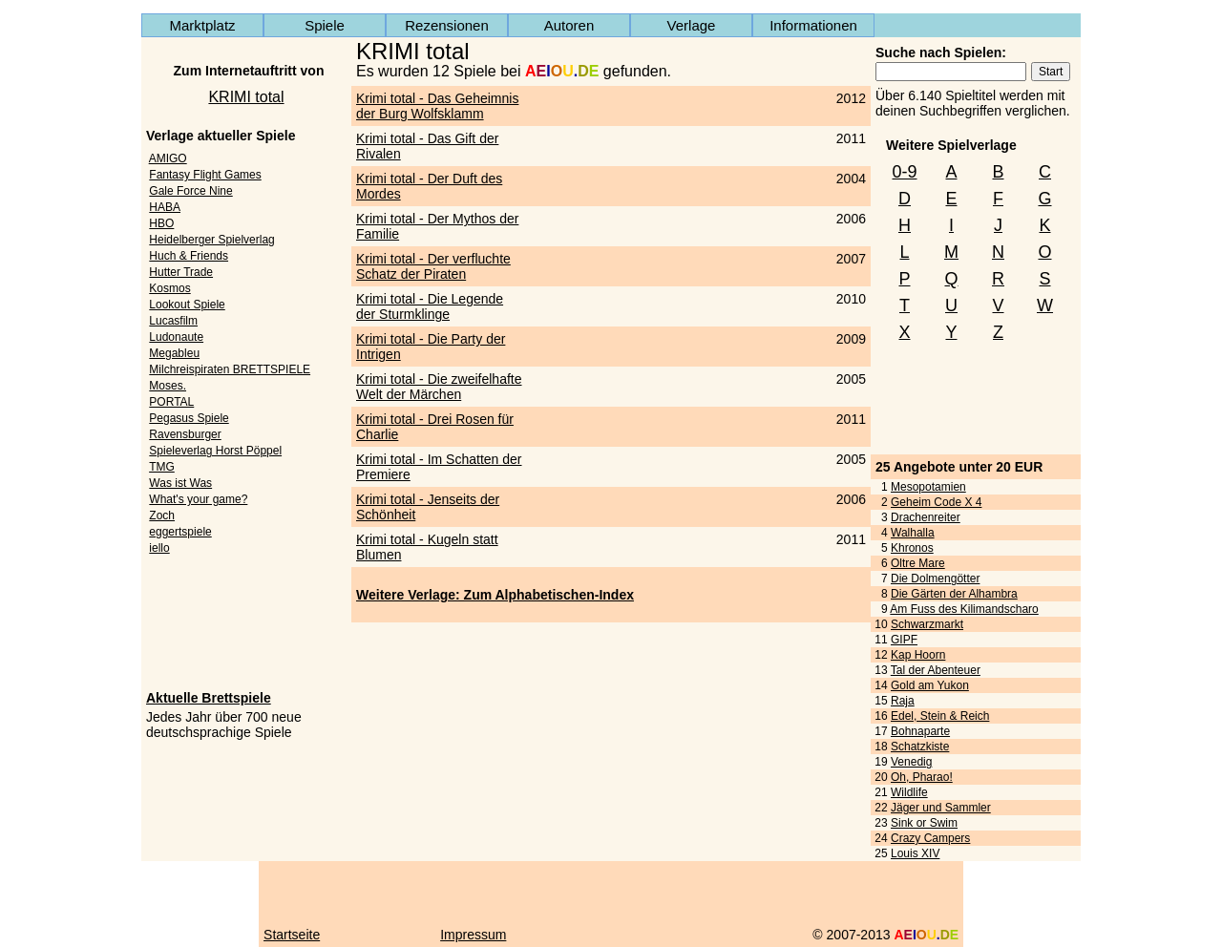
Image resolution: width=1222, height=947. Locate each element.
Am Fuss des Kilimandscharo (964, 609)
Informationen (813, 25)
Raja (903, 700)
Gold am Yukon (930, 685)
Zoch (162, 515)
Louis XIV (915, 853)
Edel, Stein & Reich (940, 716)
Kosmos (169, 288)
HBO (161, 223)
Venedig (911, 761)
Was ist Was (180, 483)
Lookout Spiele (186, 304)
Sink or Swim (924, 823)
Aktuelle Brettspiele (208, 697)
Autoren (569, 25)
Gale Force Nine (190, 191)
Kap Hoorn (918, 655)
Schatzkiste (920, 746)
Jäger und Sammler (941, 807)
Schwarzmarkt (927, 624)
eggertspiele (180, 531)
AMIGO (168, 158)
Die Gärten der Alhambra (954, 593)
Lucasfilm (173, 320)
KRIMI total (246, 97)
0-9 (904, 171)
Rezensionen (447, 25)
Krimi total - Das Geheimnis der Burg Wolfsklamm (437, 106)
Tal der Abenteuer (935, 670)
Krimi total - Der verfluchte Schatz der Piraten (433, 266)
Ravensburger (185, 434)
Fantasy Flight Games (205, 174)
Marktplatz (202, 25)
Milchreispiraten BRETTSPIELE (229, 369)
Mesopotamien (928, 487)
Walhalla (913, 532)
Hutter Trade (181, 272)
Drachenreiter (925, 517)
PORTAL (171, 402)
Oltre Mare (918, 563)
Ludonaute (176, 337)
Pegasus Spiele (188, 418)
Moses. (167, 385)
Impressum (473, 934)
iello (159, 548)
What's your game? (198, 499)
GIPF (904, 639)
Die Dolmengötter (935, 578)
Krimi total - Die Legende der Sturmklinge (429, 306)
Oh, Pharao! (922, 777)
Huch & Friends (188, 256)
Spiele (325, 25)
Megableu (174, 353)
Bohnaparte (920, 731)
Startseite (291, 934)
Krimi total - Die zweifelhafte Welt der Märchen (439, 386)
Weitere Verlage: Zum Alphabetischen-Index (495, 594)
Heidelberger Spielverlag (211, 239)
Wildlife (909, 792)
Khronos (912, 548)
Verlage (691, 25)
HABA (164, 207)
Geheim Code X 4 (936, 502)
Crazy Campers (930, 838)
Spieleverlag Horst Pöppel (215, 450)
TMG (162, 467)
